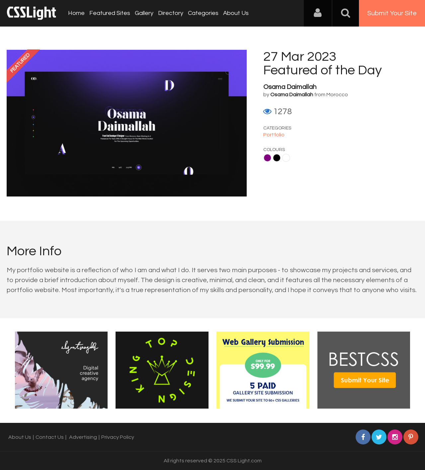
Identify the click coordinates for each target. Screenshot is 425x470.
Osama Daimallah (289, 87)
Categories (203, 13)
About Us (236, 13)
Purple (267, 158)
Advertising (83, 437)
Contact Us (50, 437)
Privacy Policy (117, 437)
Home (76, 13)
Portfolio (274, 134)
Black (277, 158)
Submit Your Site (392, 13)
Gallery (144, 13)
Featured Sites (109, 13)
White (286, 158)
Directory (170, 13)
